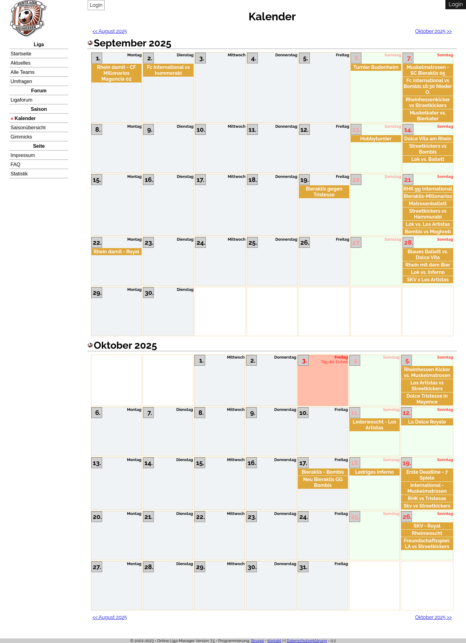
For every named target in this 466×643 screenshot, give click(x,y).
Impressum (22, 155)
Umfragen (21, 81)
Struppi (257, 640)
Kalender (25, 118)
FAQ (15, 164)
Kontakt (274, 640)
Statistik (19, 173)
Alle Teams (22, 72)
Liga (39, 44)
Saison (39, 109)
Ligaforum (21, 99)
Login (96, 5)
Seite (39, 146)
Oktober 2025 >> (433, 31)
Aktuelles (20, 63)
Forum (38, 90)
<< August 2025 (110, 31)
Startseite (20, 53)
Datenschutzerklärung (307, 640)
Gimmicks (21, 136)
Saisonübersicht (28, 127)
